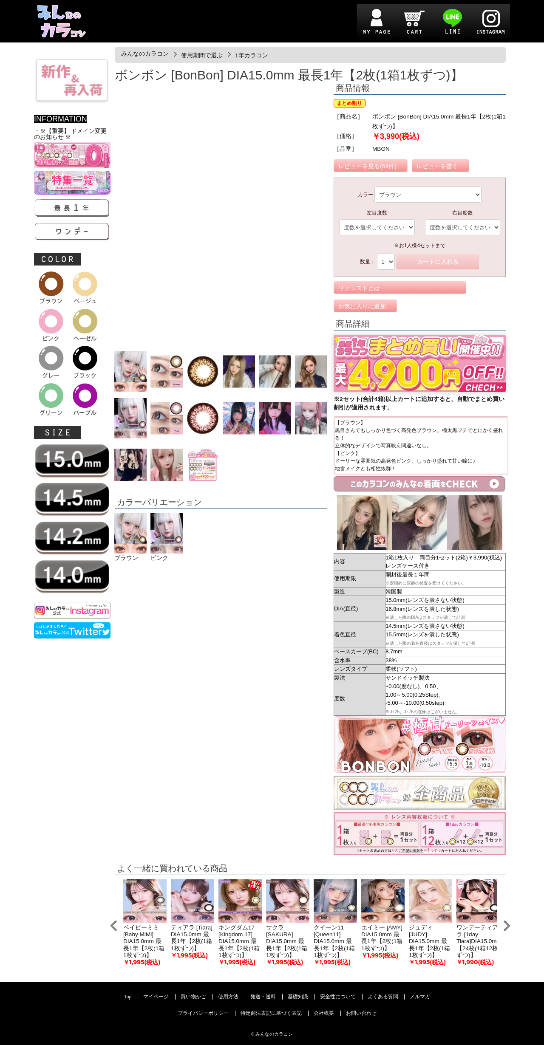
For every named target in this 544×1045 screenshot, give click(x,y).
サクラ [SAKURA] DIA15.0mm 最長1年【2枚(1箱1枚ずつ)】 (286, 941)
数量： (367, 262)
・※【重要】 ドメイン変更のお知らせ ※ (70, 134)
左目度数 (377, 213)
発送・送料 (263, 997)
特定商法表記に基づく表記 (271, 1013)
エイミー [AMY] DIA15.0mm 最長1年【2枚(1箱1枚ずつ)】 (381, 938)
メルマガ (420, 997)
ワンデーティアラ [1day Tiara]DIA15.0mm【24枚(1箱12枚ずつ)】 (479, 941)
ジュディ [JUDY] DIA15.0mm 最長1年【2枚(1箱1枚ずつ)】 (429, 941)
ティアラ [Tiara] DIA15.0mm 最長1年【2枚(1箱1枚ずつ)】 (191, 938)
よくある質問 (383, 997)
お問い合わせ (361, 1013)
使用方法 (228, 997)
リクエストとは (359, 288)
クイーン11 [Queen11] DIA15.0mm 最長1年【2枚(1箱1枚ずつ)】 (334, 941)
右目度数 (462, 213)
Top (128, 997)
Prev (113, 926)
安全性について (338, 997)
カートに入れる (438, 261)
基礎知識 (298, 997)
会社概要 (324, 1013)
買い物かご (193, 997)
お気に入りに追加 (362, 306)
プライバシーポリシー (203, 1013)
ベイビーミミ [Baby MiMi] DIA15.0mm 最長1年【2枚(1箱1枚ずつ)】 (143, 941)
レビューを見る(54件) (367, 166)
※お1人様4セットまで (419, 246)
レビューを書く (437, 166)
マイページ (156, 997)
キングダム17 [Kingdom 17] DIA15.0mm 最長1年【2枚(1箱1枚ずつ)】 (239, 941)
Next (507, 926)
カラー (365, 195)
